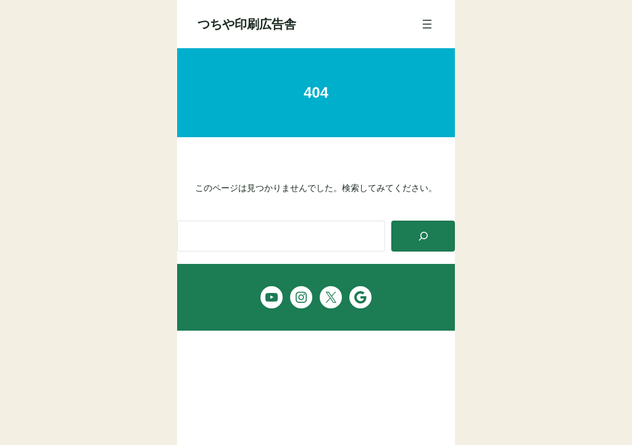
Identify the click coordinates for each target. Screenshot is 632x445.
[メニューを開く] (427, 24)
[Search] (423, 236)
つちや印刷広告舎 (247, 24)
